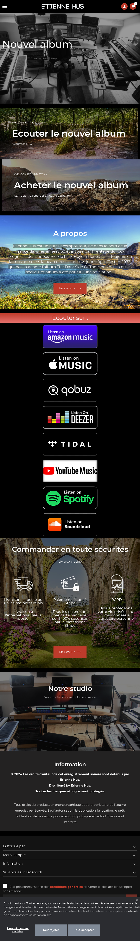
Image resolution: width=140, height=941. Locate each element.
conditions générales (66, 886)
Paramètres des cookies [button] (17, 930)
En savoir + (67, 288)
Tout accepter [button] (84, 930)
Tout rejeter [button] (51, 930)
